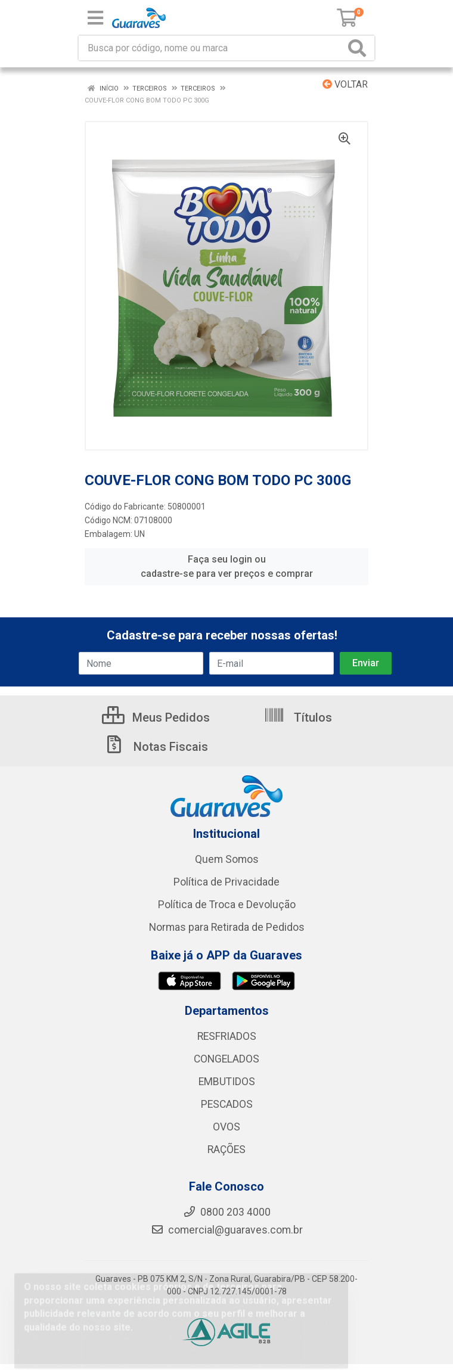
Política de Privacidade (226, 882)
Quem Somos (227, 859)
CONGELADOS (226, 1059)
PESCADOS (227, 1104)
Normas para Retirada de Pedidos (227, 927)
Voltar (345, 84)
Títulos (297, 717)
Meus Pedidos (156, 717)
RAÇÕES (226, 1149)
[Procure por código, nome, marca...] (212, 48)
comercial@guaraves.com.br (227, 1230)
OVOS (226, 1127)
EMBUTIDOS (226, 1082)
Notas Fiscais (155, 747)
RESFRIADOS (226, 1036)
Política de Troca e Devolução (227, 905)
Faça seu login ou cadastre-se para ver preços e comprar (227, 566)
